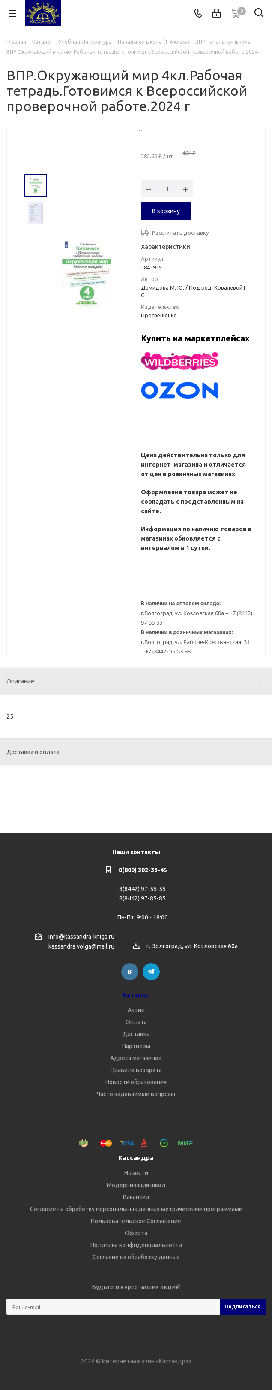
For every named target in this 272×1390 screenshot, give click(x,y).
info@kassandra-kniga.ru (81, 936)
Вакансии (136, 1197)
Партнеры (136, 1045)
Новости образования (136, 1082)
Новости (136, 1172)
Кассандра (136, 1157)
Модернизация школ (136, 1185)
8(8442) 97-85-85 (142, 898)
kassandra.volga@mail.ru (81, 946)
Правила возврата (136, 1070)
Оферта (136, 1233)
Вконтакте (129, 971)
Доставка (136, 1033)
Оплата (136, 1021)
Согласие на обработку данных (136, 1257)
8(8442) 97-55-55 (142, 888)
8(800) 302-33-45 (143, 870)
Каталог (136, 994)
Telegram (151, 971)
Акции (136, 1009)
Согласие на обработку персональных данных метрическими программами (136, 1209)
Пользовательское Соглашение (136, 1221)
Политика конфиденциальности (136, 1245)
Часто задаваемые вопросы (136, 1094)
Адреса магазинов (136, 1058)
